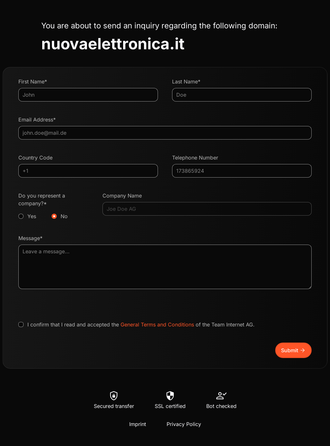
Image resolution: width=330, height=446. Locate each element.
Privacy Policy (184, 424)
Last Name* (186, 81)
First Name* (32, 81)
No (64, 216)
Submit (293, 350)
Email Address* (37, 119)
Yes (31, 216)
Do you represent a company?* (53, 206)
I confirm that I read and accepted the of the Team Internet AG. (141, 324)
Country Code (35, 157)
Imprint (137, 424)
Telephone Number (195, 157)
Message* (30, 238)
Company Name (122, 195)
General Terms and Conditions (157, 324)
